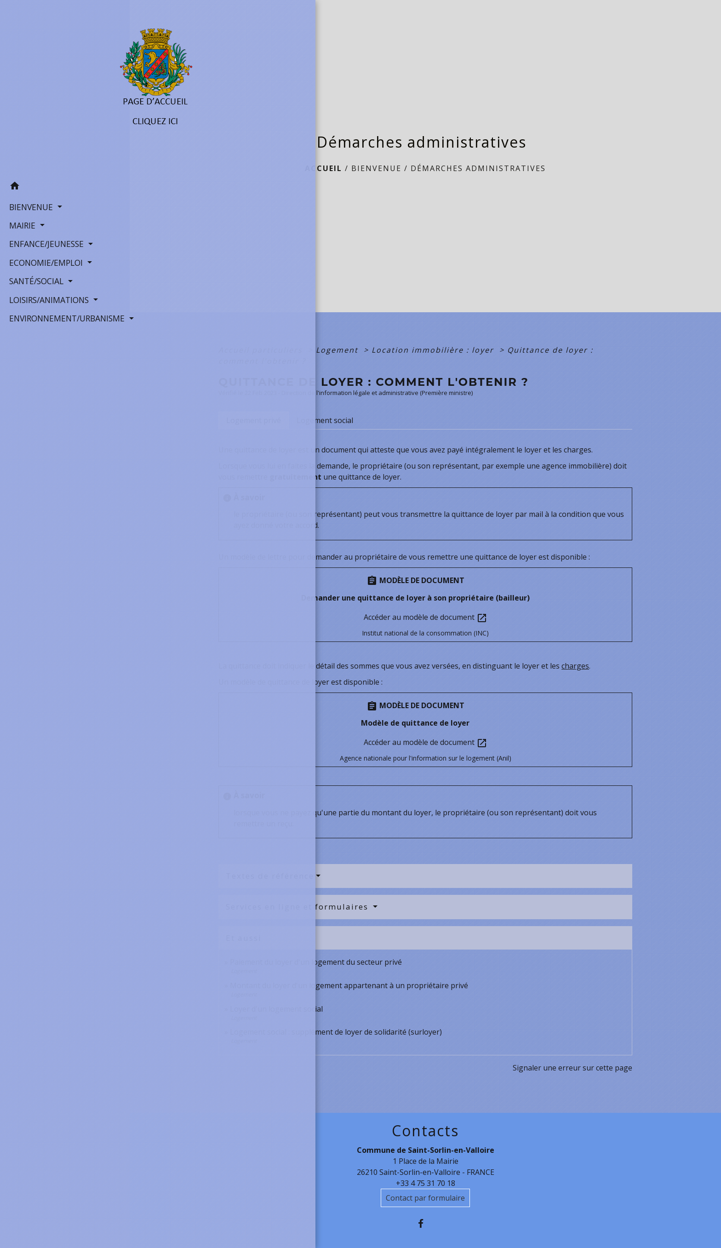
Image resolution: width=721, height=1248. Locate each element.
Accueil (323, 168)
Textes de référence (270, 875)
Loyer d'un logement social (276, 1009)
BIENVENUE (376, 168)
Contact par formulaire (425, 1198)
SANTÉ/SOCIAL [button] (35, 280)
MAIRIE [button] (21, 223)
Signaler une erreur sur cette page (572, 1068)
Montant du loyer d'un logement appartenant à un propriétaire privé (349, 985)
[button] (65, 186)
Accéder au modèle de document (425, 618)
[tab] (253, 420)
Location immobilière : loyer (434, 350)
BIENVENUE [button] (30, 205)
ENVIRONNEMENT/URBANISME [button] (64, 317)
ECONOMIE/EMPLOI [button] (45, 261)
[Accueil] (65, 88)
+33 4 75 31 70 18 (425, 1183)
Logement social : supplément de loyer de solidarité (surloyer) (336, 1032)
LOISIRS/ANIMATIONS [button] (48, 298)
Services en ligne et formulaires (298, 906)
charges (575, 666)
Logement (338, 350)
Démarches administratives (478, 168)
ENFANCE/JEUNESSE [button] (45, 242)
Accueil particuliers (261, 350)
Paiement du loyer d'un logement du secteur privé (317, 962)
